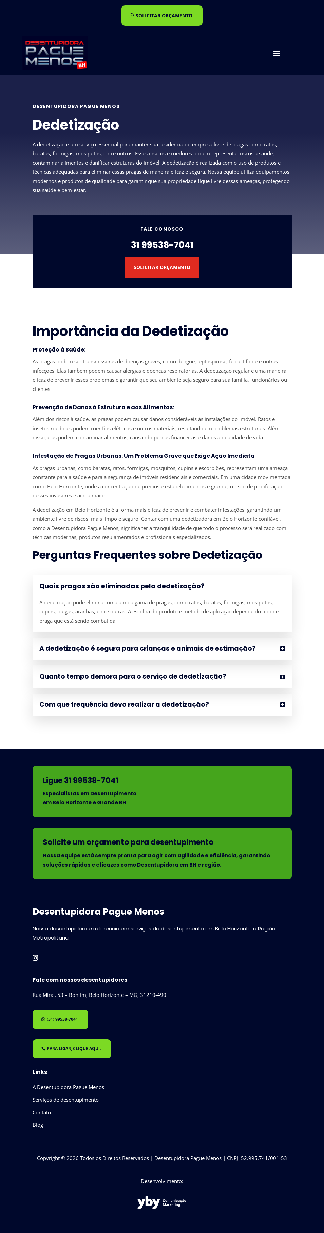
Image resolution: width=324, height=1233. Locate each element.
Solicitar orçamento (164, 15)
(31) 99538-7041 (62, 1019)
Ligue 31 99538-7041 (80, 780)
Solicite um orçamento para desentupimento (128, 842)
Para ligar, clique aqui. (74, 1048)
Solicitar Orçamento (162, 267)
